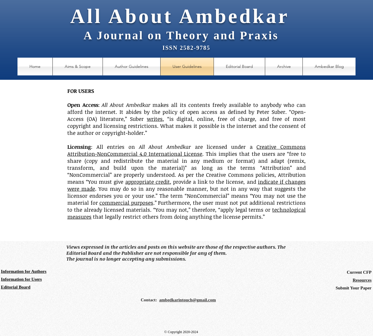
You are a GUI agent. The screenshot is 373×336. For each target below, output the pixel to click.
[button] (283, 66)
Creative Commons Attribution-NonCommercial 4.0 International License (186, 150)
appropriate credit (147, 181)
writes (155, 118)
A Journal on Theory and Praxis (181, 35)
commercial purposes (126, 202)
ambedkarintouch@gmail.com (187, 300)
